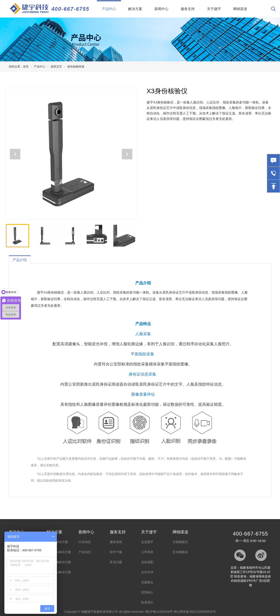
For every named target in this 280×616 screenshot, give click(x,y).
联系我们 (147, 602)
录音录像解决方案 (59, 562)
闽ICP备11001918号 (159, 611)
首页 (26, 66)
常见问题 (116, 562)
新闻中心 (161, 9)
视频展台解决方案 (59, 572)
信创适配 (147, 562)
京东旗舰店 (180, 552)
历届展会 (147, 582)
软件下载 (116, 552)
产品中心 (111, 5)
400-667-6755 (70, 9)
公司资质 (147, 552)
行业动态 (85, 542)
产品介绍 (20, 260)
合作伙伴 (147, 572)
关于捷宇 (214, 9)
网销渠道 (240, 9)
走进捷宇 (147, 542)
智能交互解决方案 (59, 552)
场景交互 (56, 66)
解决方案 (135, 9)
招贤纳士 (147, 592)
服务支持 (188, 9)
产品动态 (85, 552)
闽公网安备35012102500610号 (195, 611)
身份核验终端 (75, 66)
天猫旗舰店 (180, 542)
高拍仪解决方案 (57, 542)
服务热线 (116, 542)
